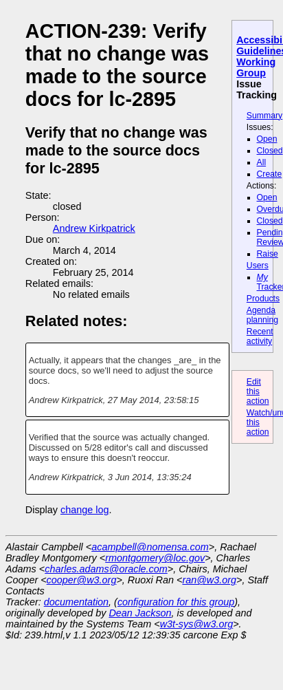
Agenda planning (262, 315)
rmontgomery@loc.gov (155, 557)
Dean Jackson (140, 612)
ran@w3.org (209, 579)
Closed (270, 150)
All (262, 162)
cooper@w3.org (82, 579)
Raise (267, 254)
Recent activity (260, 336)
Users (258, 265)
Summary (264, 115)
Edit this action (258, 391)
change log (84, 509)
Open (267, 139)
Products (263, 298)
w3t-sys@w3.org (197, 623)
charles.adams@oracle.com (106, 568)
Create (269, 174)
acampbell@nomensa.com (150, 546)
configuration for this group (175, 601)
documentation (76, 601)
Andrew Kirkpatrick (94, 228)
